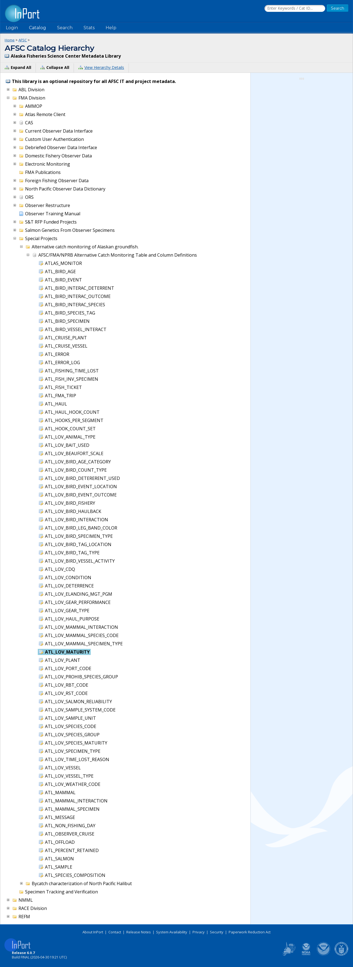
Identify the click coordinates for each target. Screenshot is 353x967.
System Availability (171, 932)
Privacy (198, 932)
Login (12, 27)
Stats (89, 27)
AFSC (22, 39)
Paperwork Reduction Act (250, 932)
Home (10, 39)
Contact (114, 932)
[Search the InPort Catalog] (294, 8)
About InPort (92, 932)
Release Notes (138, 932)
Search (65, 27)
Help (111, 27)
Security (216, 932)
